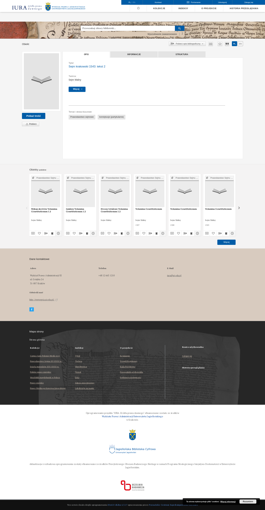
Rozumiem (248, 501)
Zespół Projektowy (128, 361)
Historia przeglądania (244, 8)
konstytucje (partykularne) (111, 117)
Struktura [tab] (182, 54)
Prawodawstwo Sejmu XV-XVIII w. (46, 361)
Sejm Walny (75, 79)
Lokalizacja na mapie (84, 388)
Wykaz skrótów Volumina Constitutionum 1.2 (44, 210)
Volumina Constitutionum (148, 209)
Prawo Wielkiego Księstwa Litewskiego (47, 388)
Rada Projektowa (127, 366)
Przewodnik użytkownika (131, 372)
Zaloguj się (187, 356)
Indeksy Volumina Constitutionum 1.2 (76, 210)
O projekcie (209, 8)
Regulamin (125, 356)
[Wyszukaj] (180, 28)
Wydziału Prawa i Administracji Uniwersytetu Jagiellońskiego (132, 416)
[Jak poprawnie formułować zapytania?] (182, 34)
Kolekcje (159, 8)
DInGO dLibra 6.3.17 (117, 505)
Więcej (226, 242)
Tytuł (77, 356)
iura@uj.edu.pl (174, 275)
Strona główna (37, 339)
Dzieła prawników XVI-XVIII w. (44, 366)
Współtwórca (81, 366)
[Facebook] (31, 309)
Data (77, 377)
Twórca (78, 361)
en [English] (134, 2)
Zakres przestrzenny (84, 383)
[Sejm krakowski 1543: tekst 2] (41, 81)
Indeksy (183, 8)
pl (234, 44)
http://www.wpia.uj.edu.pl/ (43, 299)
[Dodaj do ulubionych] (220, 44)
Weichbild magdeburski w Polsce (45, 377)
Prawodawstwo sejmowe (82, 117)
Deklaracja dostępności (130, 377)
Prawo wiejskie (37, 383)
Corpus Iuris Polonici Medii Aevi (45, 356)
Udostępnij (222, 2)
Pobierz (31, 124)
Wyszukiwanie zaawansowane (162, 34)
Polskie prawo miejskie (40, 372)
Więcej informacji (228, 502)
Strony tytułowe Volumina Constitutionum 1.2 (114, 210)
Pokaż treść (33, 115)
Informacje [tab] (134, 54)
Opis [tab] (86, 54)
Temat (78, 372)
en (240, 44)
